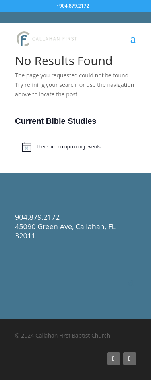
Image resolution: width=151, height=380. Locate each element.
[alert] (75, 146)
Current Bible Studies (55, 121)
